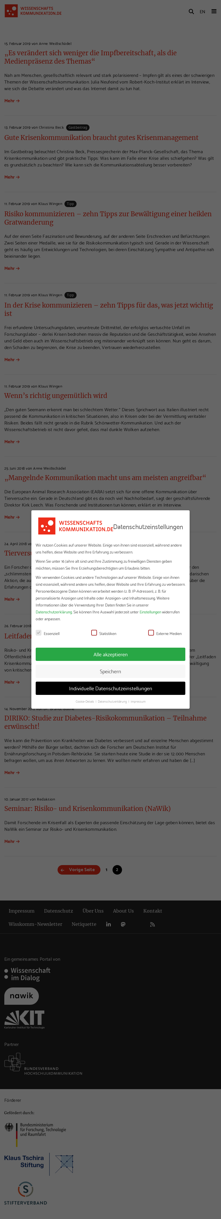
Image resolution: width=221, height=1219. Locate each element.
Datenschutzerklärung (54, 611)
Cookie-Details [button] (85, 701)
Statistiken (103, 633)
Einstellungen (150, 611)
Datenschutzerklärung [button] (113, 701)
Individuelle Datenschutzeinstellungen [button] (110, 688)
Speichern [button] (110, 671)
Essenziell (48, 633)
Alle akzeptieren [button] (111, 654)
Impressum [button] (138, 701)
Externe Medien (165, 633)
